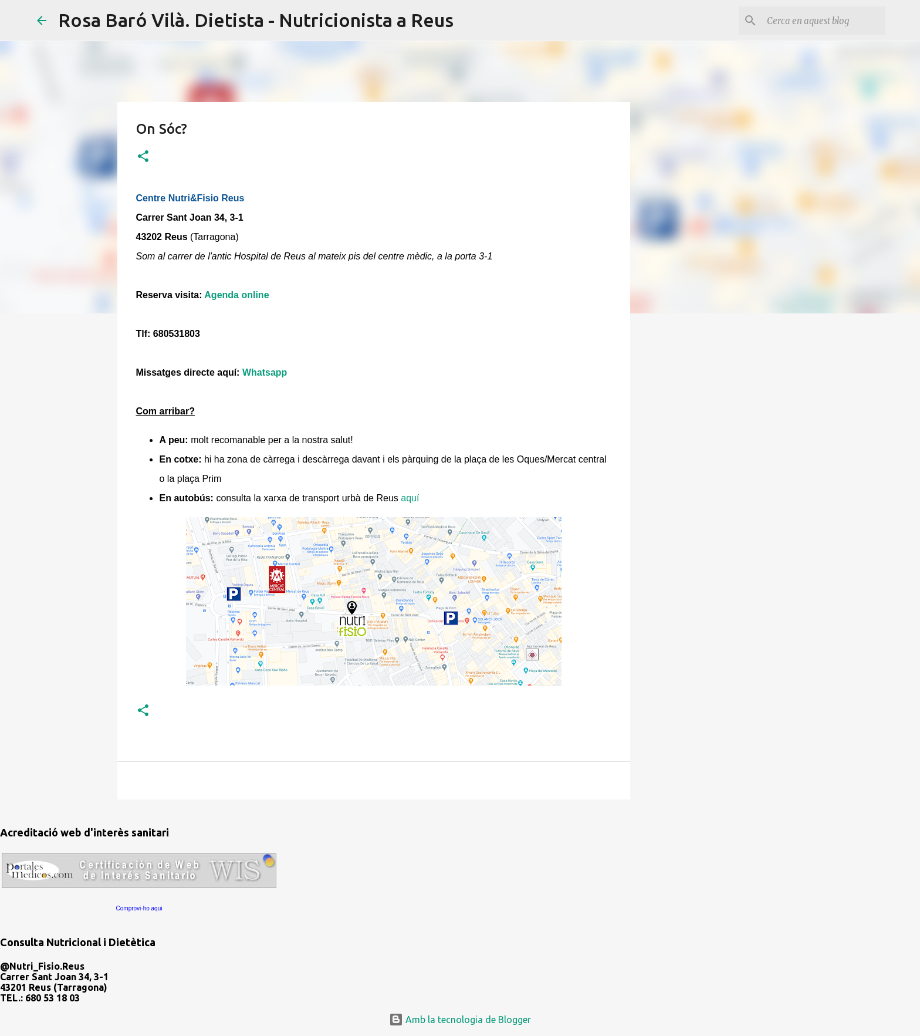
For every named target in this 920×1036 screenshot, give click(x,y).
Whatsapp (264, 372)
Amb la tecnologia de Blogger (460, 1019)
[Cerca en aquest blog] (823, 20)
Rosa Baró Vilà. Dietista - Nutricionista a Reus (256, 20)
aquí (410, 498)
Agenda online (236, 295)
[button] (143, 157)
